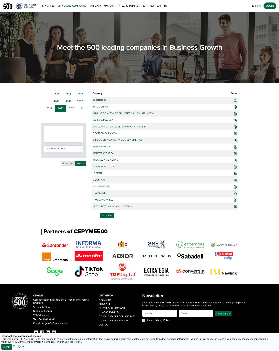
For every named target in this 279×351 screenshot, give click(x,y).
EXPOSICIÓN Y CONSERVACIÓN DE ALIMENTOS (118, 140)
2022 (57, 101)
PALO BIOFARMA (101, 186)
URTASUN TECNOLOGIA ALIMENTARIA (113, 206)
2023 (80, 94)
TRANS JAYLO (100, 193)
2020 (80, 101)
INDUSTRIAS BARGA (103, 153)
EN (259, 6)
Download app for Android (117, 316)
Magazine (110, 5)
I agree (7, 346)
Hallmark (95, 5)
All (81, 108)
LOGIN (270, 6)
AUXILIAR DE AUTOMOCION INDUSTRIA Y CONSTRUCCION (123, 113)
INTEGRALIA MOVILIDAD (105, 159)
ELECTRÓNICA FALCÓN (105, 133)
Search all (67, 163)
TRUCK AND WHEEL (103, 199)
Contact (148, 5)
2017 (71, 108)
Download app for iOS (113, 320)
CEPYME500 (48, 5)
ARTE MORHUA (101, 106)
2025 (56, 94)
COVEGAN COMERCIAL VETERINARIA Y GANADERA (119, 126)
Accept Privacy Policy (158, 320)
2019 (49, 108)
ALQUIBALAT (99, 100)
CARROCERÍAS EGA (103, 120)
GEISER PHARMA (101, 146)
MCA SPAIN (99, 179)
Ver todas (107, 215)
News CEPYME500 (129, 5)
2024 (68, 94)
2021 (68, 101)
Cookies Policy (72, 341)
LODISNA (97, 173)
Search (81, 163)
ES (252, 6)
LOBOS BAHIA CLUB (103, 166)
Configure (18, 346)
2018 (60, 108)
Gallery (162, 5)
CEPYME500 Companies (71, 5)
